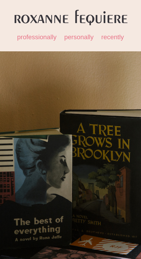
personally (79, 37)
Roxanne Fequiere (71, 18)
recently (112, 37)
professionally (36, 37)
